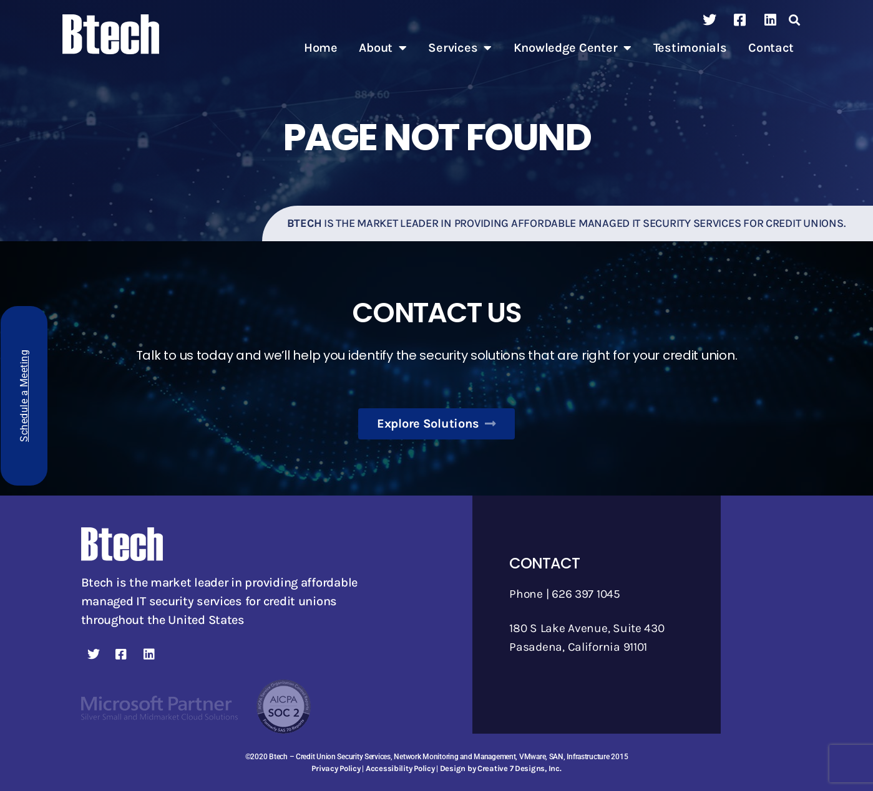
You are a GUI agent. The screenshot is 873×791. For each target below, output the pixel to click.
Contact (771, 48)
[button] (794, 20)
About (382, 48)
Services (460, 48)
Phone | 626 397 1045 (567, 594)
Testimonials (690, 48)
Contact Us (436, 312)
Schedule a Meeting (24, 396)
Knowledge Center (573, 48)
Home (321, 48)
